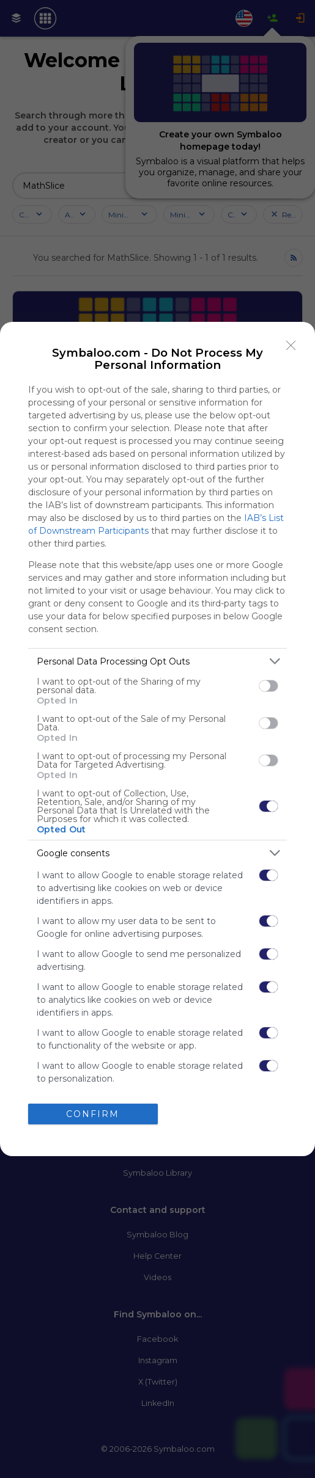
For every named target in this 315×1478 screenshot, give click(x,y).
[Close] (291, 345)
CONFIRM (92, 1113)
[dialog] (157, 739)
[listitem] (157, 661)
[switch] (268, 686)
